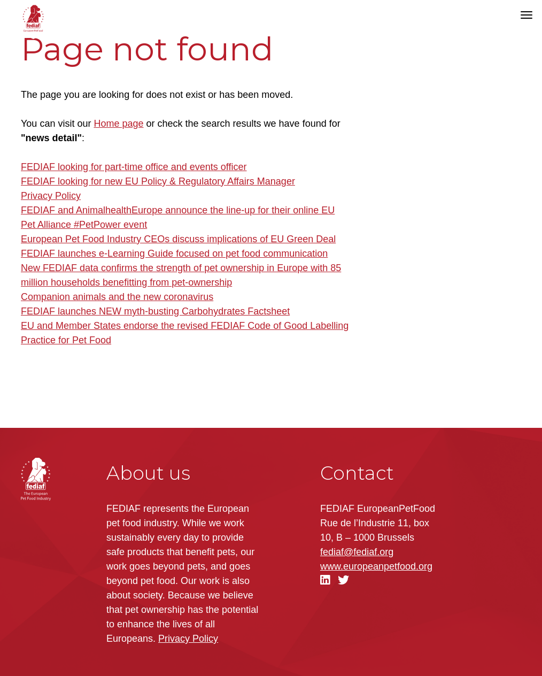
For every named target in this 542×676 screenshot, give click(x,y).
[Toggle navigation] (526, 15)
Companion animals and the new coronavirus (117, 296)
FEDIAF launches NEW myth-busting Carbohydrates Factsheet (155, 311)
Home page (118, 123)
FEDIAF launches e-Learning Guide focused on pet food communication (174, 253)
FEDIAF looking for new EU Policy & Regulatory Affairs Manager (158, 181)
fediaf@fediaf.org (356, 552)
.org (376, 566)
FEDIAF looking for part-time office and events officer (134, 167)
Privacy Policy (51, 195)
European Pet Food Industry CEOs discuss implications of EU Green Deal (178, 239)
